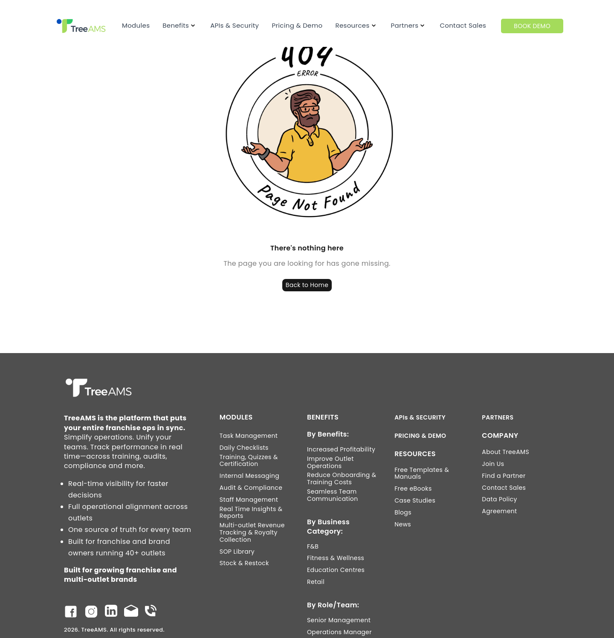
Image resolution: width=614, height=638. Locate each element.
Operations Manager (339, 632)
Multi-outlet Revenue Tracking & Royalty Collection (252, 532)
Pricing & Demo (297, 25)
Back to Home (307, 285)
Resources (352, 25)
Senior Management (339, 620)
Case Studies (414, 500)
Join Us (493, 464)
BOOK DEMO (532, 26)
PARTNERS (497, 417)
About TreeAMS (505, 452)
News (402, 524)
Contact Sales (463, 25)
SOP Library (237, 551)
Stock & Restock (244, 563)
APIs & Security (234, 25)
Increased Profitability (341, 449)
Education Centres (336, 570)
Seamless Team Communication (332, 495)
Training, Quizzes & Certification (249, 461)
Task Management (249, 436)
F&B (313, 546)
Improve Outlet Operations (330, 462)
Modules (136, 25)
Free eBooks (413, 488)
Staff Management (249, 499)
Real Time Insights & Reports (251, 513)
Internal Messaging (249, 476)
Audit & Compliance (251, 487)
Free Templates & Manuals (421, 473)
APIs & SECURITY (420, 417)
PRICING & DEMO (420, 436)
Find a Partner (503, 476)
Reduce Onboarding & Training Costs (342, 478)
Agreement (499, 511)
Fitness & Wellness (335, 558)
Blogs (402, 512)
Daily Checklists (244, 447)
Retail (315, 582)
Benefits (175, 25)
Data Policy (499, 499)
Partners (405, 25)
